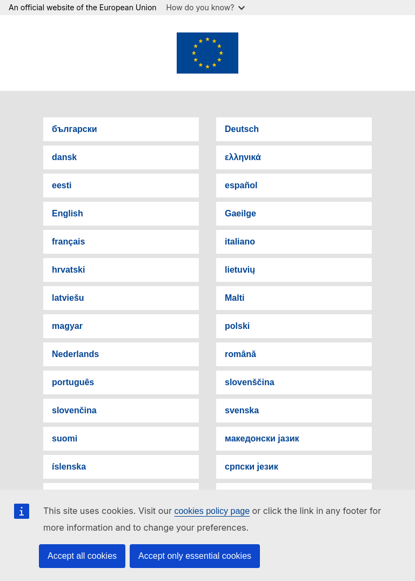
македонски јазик (262, 438)
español (241, 185)
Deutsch (242, 129)
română (240, 354)
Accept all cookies (82, 555)
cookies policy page (212, 511)
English (67, 213)
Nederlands (75, 354)
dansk (64, 157)
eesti (61, 185)
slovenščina (250, 382)
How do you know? (205, 7)
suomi (64, 438)
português (73, 382)
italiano (240, 241)
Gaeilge (240, 213)
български (74, 129)
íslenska (69, 466)
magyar (67, 326)
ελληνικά (243, 157)
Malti (234, 297)
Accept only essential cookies (194, 555)
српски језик (251, 466)
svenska (242, 410)
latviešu (68, 297)
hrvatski (68, 269)
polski (237, 326)
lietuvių (240, 269)
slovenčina (74, 410)
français (68, 241)
